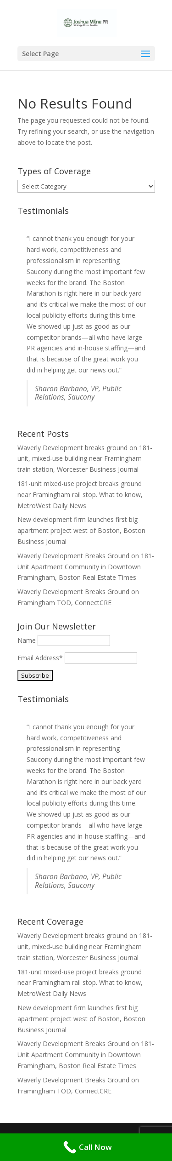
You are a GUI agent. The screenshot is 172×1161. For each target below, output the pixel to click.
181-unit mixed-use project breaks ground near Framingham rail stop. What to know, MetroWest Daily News (80, 494)
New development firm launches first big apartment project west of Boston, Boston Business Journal (81, 530)
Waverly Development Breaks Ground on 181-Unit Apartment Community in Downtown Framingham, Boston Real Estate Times (85, 566)
